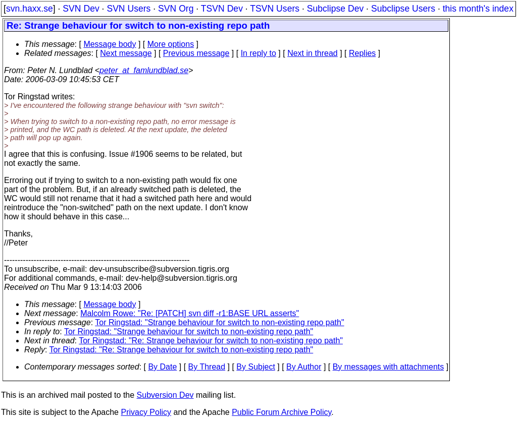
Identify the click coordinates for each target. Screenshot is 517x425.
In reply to (258, 53)
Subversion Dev (165, 395)
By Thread (207, 366)
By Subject (255, 366)
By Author (303, 366)
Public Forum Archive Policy (281, 412)
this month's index (478, 9)
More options (170, 44)
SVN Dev (81, 9)
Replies (362, 53)
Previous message (196, 53)
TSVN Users (274, 9)
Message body (109, 44)
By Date (162, 366)
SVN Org (175, 9)
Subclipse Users (403, 9)
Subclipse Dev (335, 9)
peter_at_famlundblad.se (143, 70)
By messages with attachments (388, 366)
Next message (125, 53)
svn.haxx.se (29, 9)
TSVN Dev (222, 9)
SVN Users (128, 9)
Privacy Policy (146, 412)
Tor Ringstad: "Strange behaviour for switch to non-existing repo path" (219, 322)
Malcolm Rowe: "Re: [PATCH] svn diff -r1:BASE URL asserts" (189, 313)
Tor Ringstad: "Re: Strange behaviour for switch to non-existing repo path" (211, 340)
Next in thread (312, 53)
